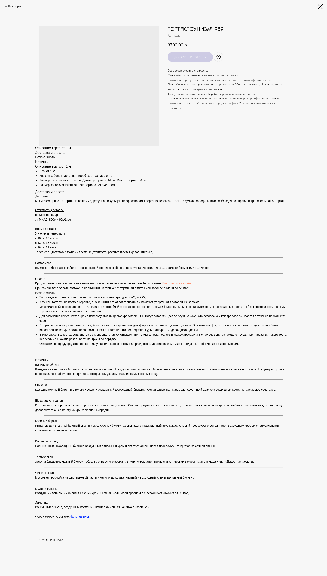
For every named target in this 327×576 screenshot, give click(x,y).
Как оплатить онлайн (177, 283)
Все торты (15, 6)
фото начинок (79, 516)
